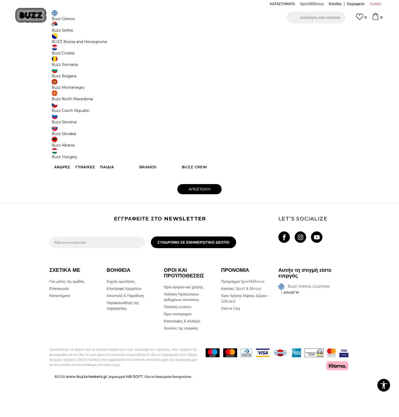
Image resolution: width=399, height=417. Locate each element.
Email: (118, 133)
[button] (316, 17)
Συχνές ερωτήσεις (121, 319)
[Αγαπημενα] (361, 19)
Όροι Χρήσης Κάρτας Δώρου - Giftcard (245, 336)
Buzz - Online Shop (63, 41)
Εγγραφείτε (356, 4)
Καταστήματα (59, 333)
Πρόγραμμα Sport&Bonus (242, 319)
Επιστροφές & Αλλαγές (182, 358)
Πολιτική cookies (177, 344)
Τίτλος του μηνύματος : (218, 133)
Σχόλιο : (119, 151)
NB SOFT (134, 414)
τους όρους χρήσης (187, 212)
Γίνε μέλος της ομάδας (66, 319)
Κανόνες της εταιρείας (181, 366)
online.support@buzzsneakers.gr (259, 88)
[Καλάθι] (377, 19)
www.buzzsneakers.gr (86, 414)
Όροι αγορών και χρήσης (183, 324)
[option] (199, 33)
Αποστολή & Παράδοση (125, 333)
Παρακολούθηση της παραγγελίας (123, 343)
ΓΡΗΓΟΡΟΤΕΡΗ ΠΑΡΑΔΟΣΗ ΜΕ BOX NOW (184, 32)
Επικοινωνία (59, 326)
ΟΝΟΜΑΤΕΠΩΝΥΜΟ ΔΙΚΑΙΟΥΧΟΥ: (138, 115)
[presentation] (152, 196)
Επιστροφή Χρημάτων (124, 326)
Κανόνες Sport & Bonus (241, 326)
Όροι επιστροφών (178, 351)
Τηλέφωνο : (211, 115)
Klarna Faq (230, 346)
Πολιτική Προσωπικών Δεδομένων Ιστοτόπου (181, 335)
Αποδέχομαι (164, 212)
